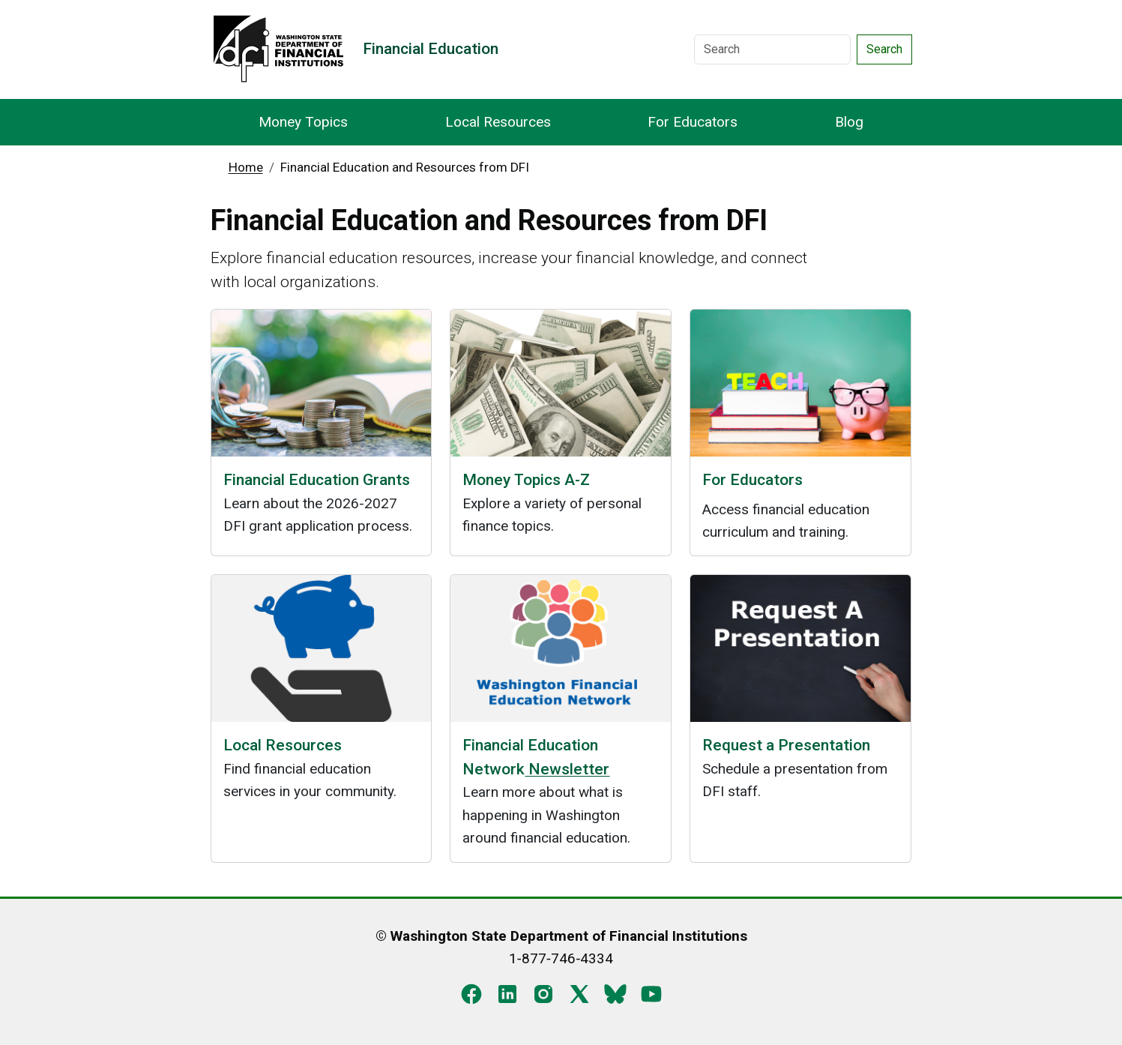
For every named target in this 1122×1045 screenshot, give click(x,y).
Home (246, 167)
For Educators (693, 121)
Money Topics (303, 121)
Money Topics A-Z (526, 480)
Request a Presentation (786, 745)
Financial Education (430, 49)
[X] (579, 993)
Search (884, 49)
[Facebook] (471, 993)
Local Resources (498, 121)
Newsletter (567, 769)
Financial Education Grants (316, 480)
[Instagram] (543, 993)
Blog (849, 121)
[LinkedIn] (507, 993)
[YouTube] (651, 993)
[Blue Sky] (615, 993)
